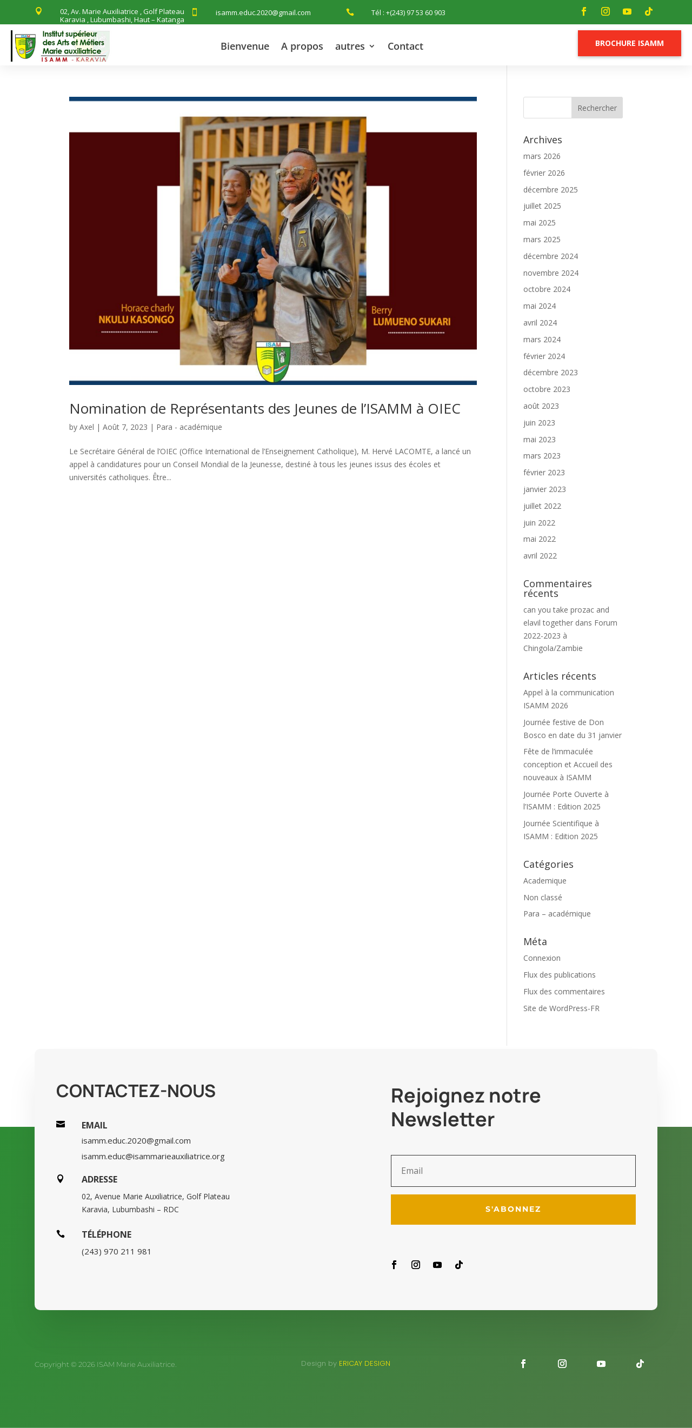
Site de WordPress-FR (561, 1008)
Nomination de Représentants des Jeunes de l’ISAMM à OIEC (265, 408)
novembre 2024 (550, 273)
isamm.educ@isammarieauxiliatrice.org (153, 1156)
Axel (86, 427)
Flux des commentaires (564, 991)
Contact (405, 45)
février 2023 (544, 472)
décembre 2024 (550, 256)
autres (350, 45)
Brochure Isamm (629, 43)
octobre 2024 (546, 289)
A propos (302, 45)
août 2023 (541, 406)
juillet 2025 (542, 206)
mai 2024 (539, 306)
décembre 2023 (550, 372)
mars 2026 (542, 156)
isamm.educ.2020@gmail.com (263, 12)
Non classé (542, 897)
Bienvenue (245, 45)
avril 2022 (540, 555)
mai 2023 (539, 439)
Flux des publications (559, 974)
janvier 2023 (544, 489)
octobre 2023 (546, 389)
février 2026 (544, 173)
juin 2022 (539, 522)
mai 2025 (539, 222)
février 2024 (544, 356)
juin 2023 (539, 422)
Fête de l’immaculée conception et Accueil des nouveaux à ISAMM (568, 764)
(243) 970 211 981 (117, 1251)
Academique (545, 880)
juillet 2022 (542, 506)
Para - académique (189, 427)
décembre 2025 (550, 189)
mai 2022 (539, 539)
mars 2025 (542, 239)
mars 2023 (542, 455)
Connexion (542, 958)
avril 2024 (540, 322)
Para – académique (557, 913)
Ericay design (364, 1363)
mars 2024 (542, 339)
